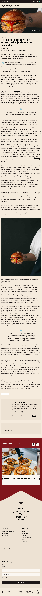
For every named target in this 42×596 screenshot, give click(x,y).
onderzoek (18, 131)
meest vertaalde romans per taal (28, 135)
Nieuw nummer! (5, 1)
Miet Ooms (3, 482)
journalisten (13, 188)
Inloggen (34, 1)
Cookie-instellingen (6, 558)
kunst (21, 508)
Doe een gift (5, 533)
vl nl (21, 519)
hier (36, 386)
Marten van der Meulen (9, 48)
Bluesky (34, 416)
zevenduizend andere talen (21, 186)
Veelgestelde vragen (6, 548)
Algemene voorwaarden (7, 554)
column (7, 37)
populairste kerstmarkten (8, 135)
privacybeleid (24, 577)
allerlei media (23, 289)
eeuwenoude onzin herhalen (9, 79)
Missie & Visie (25, 535)
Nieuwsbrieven (5, 550)
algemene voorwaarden (15, 577)
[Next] (37, 444)
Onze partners (5, 535)
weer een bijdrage (23, 83)
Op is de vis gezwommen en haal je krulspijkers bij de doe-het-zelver (18, 478)
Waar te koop (25, 548)
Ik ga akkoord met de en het (15, 578)
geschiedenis (21, 511)
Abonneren (24, 550)
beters (34, 160)
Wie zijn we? (25, 533)
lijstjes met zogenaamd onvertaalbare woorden (14, 102)
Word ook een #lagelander (8, 531)
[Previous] (33, 444)
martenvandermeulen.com (24, 413)
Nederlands (5, 394)
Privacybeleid (5, 556)
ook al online (29, 96)
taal (21, 513)
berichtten (17, 91)
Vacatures (24, 541)
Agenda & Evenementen (7, 552)
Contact (24, 539)
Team (26, 537)
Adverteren (24, 552)
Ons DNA (24, 531)
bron (29, 122)
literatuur (21, 516)
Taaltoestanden (23, 50)
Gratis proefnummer (26, 554)
